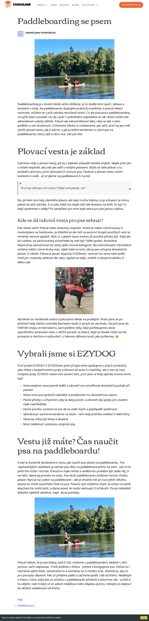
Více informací (88, 5)
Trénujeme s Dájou (131, 4)
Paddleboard (26, 605)
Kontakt (75, 5)
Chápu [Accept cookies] (144, 618)
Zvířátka (40, 5)
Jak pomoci (64, 5)
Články (54, 5)
